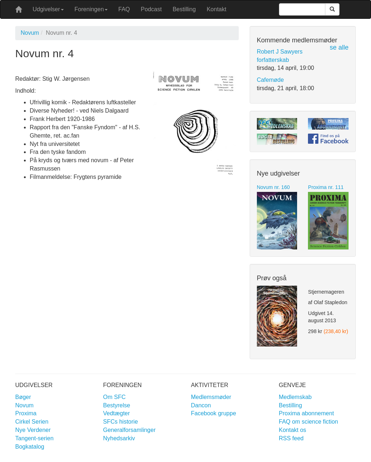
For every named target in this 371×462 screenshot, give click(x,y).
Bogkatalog (29, 447)
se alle (339, 47)
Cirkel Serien (32, 422)
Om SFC (114, 397)
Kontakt (216, 9)
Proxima (26, 413)
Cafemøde (270, 80)
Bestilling (184, 9)
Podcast (151, 9)
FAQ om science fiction (308, 422)
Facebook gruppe (213, 413)
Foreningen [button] (91, 9)
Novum (30, 33)
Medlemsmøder (211, 397)
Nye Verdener (33, 430)
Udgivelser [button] (48, 9)
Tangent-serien (34, 438)
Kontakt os (293, 430)
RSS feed (291, 438)
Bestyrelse (116, 405)
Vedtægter (116, 413)
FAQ (124, 9)
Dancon (201, 405)
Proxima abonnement (306, 413)
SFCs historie (120, 422)
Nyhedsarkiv (119, 438)
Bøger (23, 397)
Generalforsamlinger (129, 430)
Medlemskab (295, 397)
